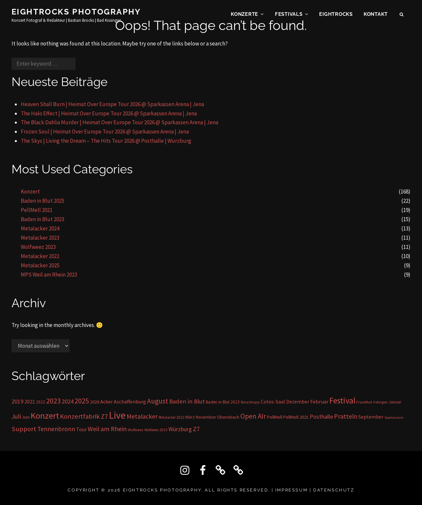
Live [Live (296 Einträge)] (117, 415)
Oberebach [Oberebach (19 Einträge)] (228, 417)
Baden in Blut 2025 (42, 200)
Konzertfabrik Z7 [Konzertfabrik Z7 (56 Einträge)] (84, 416)
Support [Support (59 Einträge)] (24, 429)
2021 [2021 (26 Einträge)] (29, 401)
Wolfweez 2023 (38, 247)
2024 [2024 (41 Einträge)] (68, 401)
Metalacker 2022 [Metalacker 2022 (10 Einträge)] (171, 417)
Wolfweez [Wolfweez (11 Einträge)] (135, 430)
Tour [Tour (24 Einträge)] (81, 429)
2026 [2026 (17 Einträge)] (94, 402)
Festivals (289, 15)
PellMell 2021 (36, 210)
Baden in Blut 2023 (42, 219)
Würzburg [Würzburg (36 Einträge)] (180, 429)
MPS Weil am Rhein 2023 (49, 274)
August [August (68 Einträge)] (157, 401)
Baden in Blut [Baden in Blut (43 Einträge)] (187, 401)
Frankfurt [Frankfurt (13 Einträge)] (364, 402)
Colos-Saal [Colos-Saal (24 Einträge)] (273, 402)
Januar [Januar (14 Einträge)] (395, 402)
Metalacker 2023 (40, 237)
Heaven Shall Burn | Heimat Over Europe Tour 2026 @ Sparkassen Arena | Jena (112, 104)
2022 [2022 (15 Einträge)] (40, 402)
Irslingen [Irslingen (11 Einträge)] (380, 402)
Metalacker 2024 (40, 228)
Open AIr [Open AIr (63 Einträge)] (253, 416)
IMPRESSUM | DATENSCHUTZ (314, 490)
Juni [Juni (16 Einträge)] (26, 417)
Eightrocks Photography (76, 12)
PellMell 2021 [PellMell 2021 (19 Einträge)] (296, 417)
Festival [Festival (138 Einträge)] (342, 400)
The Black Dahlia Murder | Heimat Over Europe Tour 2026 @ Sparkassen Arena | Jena (119, 122)
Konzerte (244, 15)
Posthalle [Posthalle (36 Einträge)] (321, 416)
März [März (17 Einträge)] (190, 417)
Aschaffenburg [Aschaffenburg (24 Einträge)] (130, 402)
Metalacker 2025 (40, 265)
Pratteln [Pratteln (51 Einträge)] (345, 416)
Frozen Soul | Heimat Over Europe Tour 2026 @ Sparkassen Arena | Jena (105, 131)
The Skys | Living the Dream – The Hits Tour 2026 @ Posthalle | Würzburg (106, 140)
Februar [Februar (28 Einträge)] (319, 401)
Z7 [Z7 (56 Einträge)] (196, 429)
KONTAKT (376, 15)
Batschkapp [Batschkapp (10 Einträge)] (250, 402)
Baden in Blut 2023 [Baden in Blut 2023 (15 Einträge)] (223, 402)
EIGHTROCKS (336, 15)
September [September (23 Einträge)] (370, 417)
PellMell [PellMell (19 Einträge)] (274, 417)
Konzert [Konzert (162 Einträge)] (45, 415)
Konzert (30, 191)
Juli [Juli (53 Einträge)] (16, 416)
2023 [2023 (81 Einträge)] (53, 400)
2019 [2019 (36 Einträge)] (17, 401)
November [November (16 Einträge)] (206, 417)
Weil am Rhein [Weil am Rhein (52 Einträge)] (107, 429)
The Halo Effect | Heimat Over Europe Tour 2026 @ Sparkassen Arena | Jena (109, 113)
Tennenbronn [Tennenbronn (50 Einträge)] (56, 429)
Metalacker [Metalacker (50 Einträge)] (142, 416)
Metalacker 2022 (40, 256)
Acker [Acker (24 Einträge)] (106, 402)
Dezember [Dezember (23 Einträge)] (297, 402)
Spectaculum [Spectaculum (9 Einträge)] (394, 417)
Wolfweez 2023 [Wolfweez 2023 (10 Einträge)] (155, 430)
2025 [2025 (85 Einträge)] (82, 400)
